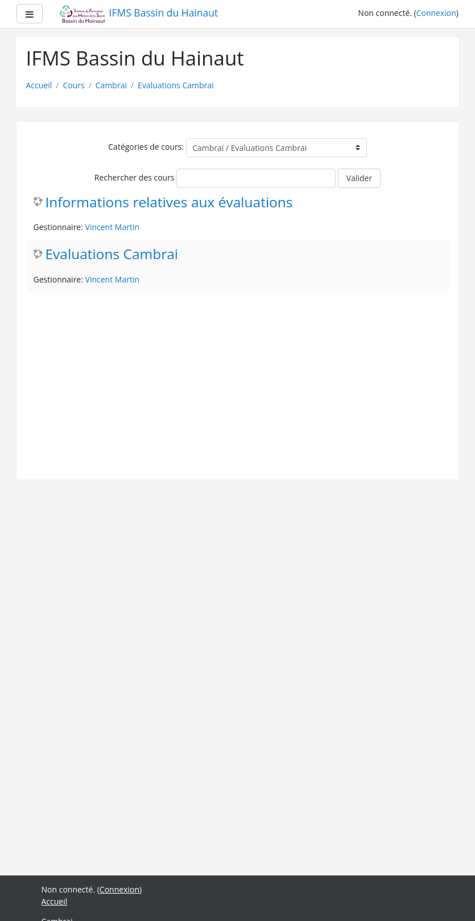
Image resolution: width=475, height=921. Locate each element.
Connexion (436, 12)
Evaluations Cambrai (175, 85)
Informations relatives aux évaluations (169, 202)
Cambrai (111, 85)
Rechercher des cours (134, 177)
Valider (359, 178)
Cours (73, 85)
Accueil (39, 85)
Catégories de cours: (146, 146)
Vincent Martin (112, 227)
